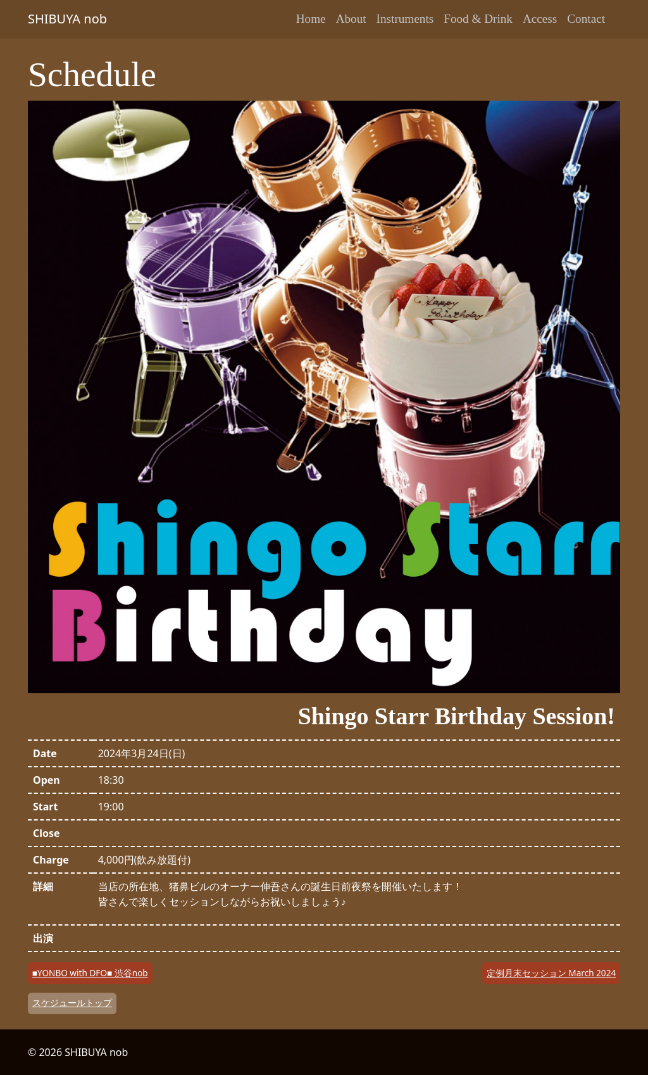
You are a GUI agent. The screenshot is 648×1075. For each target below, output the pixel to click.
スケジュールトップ (72, 1002)
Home (311, 18)
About (351, 18)
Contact (586, 18)
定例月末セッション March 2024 (551, 973)
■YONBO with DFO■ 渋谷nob (90, 973)
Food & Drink (478, 18)
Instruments (405, 18)
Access (540, 18)
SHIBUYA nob (67, 18)
